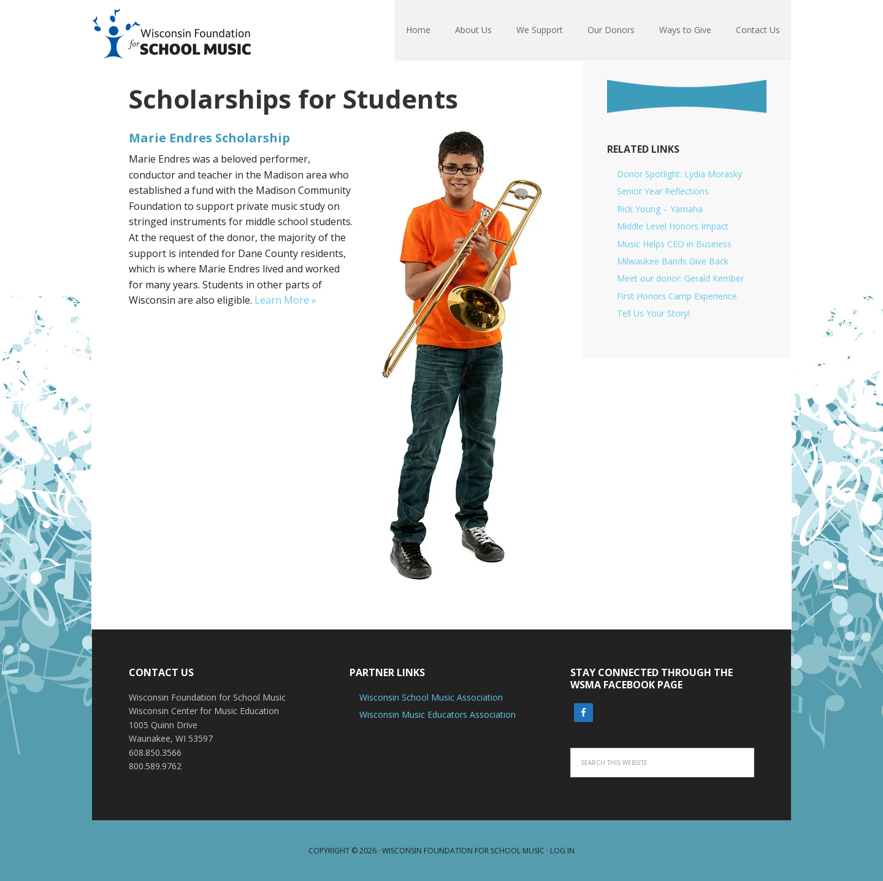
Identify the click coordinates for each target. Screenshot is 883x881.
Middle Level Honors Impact (672, 226)
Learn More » (285, 300)
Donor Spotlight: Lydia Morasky (679, 174)
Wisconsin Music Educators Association (437, 714)
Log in (562, 850)
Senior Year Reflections (663, 191)
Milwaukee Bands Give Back (672, 261)
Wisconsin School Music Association (431, 697)
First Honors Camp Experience (677, 296)
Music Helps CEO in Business (674, 244)
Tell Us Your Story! (653, 313)
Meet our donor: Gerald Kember (680, 278)
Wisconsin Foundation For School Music (171, 30)
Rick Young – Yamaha (660, 209)
